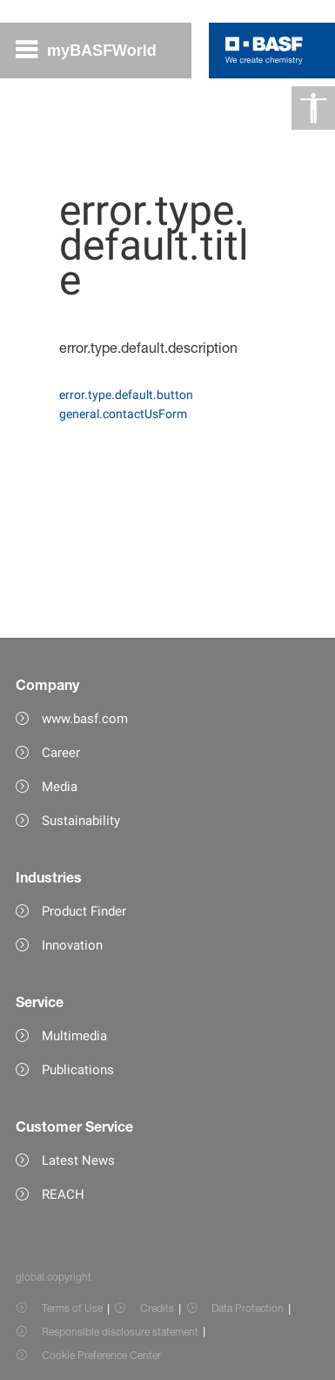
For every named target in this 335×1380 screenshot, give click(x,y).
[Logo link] (264, 50)
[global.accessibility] (313, 108)
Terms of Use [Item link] (72, 1308)
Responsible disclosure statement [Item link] (120, 1331)
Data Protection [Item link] (247, 1308)
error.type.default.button (126, 395)
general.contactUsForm (123, 414)
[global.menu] (93, 50)
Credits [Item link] (157, 1308)
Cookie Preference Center (101, 1355)
